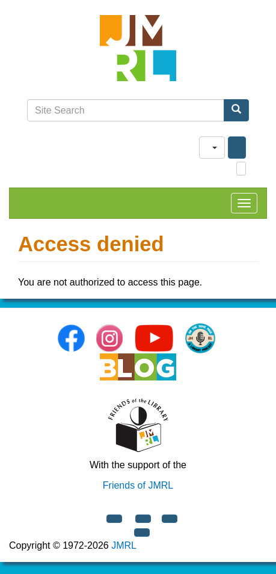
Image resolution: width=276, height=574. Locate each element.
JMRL (123, 545)
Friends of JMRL (138, 485)
